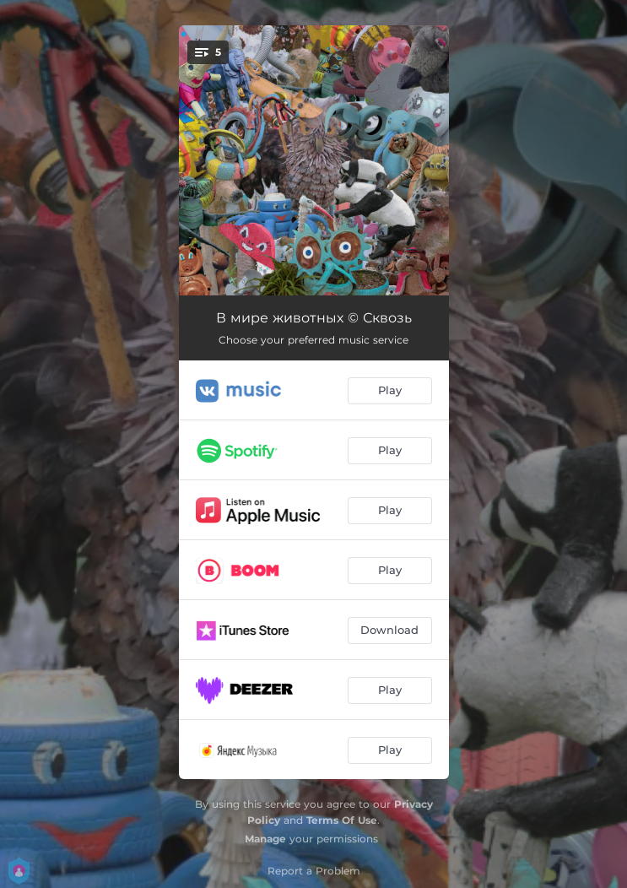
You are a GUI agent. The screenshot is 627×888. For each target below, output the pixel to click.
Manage (265, 838)
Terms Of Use (341, 820)
